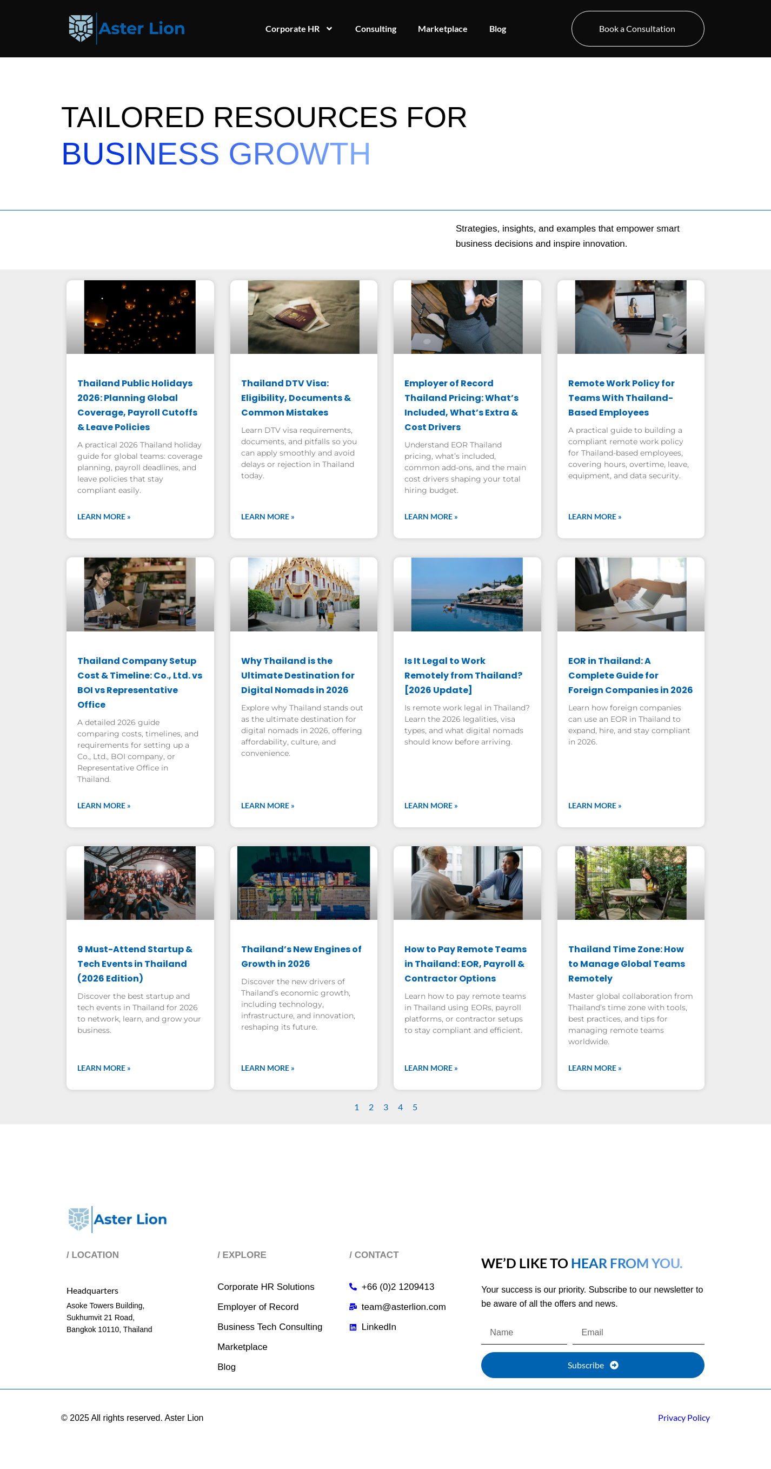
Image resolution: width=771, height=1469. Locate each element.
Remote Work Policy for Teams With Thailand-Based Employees (621, 398)
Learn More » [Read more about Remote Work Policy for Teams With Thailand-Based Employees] (595, 516)
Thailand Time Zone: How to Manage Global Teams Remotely (626, 964)
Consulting (375, 28)
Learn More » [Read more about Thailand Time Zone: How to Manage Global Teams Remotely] (595, 1067)
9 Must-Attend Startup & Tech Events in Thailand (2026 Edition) (134, 964)
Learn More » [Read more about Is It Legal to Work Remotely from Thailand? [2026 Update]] (431, 805)
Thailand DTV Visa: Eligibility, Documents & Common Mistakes (296, 398)
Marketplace (443, 28)
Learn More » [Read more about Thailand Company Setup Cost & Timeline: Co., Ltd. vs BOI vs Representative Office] (104, 805)
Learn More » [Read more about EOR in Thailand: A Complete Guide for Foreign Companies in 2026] (595, 805)
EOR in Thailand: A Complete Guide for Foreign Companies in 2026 (630, 675)
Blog (497, 28)
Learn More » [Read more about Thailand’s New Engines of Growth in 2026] (268, 1067)
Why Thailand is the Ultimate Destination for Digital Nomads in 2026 (298, 675)
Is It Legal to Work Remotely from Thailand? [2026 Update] (463, 675)
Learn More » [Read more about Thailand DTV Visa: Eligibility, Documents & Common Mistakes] (268, 516)
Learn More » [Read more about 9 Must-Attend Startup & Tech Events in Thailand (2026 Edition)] (104, 1067)
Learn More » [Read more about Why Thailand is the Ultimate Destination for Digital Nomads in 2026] (268, 805)
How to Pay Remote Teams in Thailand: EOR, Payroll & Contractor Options (465, 964)
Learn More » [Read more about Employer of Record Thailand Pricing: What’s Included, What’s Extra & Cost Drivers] (431, 516)
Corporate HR (299, 28)
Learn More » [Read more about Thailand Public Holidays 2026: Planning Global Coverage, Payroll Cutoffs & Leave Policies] (104, 516)
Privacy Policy (684, 1417)
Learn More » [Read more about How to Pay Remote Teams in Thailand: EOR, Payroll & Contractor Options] (431, 1067)
